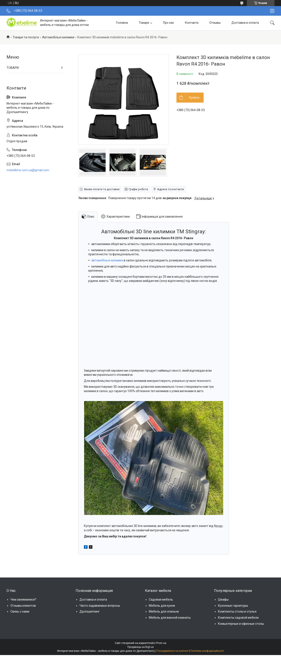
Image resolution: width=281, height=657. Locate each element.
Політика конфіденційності (207, 650)
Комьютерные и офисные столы (241, 623)
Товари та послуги (26, 37)
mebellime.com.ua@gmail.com (28, 170)
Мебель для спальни (164, 611)
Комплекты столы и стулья (237, 611)
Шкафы (223, 599)
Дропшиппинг (90, 611)
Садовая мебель (161, 599)
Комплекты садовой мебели (238, 617)
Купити (194, 97)
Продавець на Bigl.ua (140, 647)
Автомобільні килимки (58, 37)
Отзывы (215, 22)
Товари (144, 22)
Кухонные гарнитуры (233, 605)
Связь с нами (19, 611)
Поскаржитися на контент (173, 650)
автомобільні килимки (107, 260)
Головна (122, 22)
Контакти (191, 22)
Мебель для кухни (162, 605)
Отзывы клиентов (23, 605)
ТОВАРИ (13, 67)
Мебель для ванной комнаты (170, 617)
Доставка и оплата (245, 22)
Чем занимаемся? (23, 599)
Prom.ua (161, 643)
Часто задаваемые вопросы (100, 605)
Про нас (168, 22)
